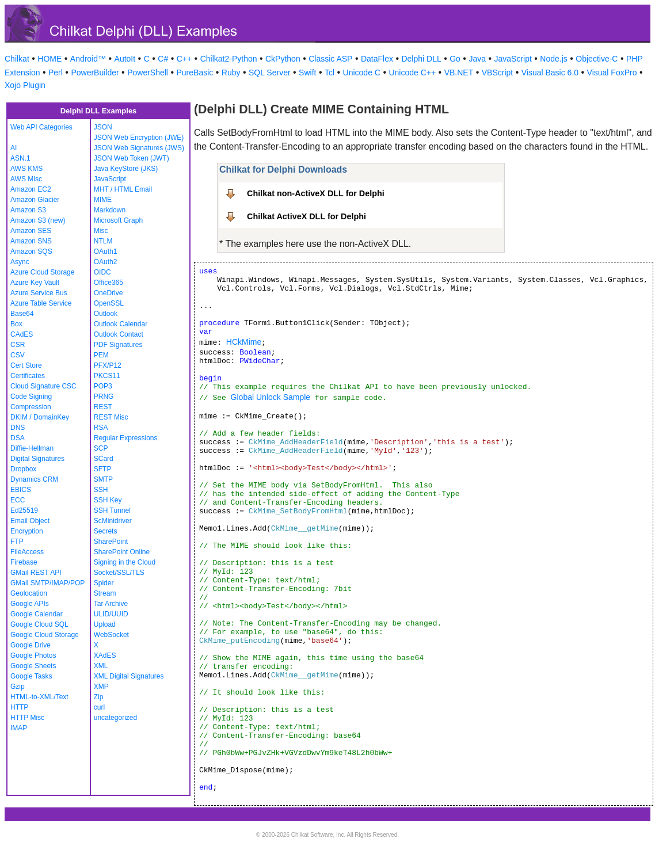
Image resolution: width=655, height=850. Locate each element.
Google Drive (30, 645)
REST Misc (111, 417)
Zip (99, 697)
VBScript (497, 72)
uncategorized (115, 718)
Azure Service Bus (38, 293)
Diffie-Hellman (32, 448)
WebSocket (111, 635)
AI (13, 148)
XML (101, 666)
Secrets (105, 531)
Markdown (109, 210)
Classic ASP (330, 58)
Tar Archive (111, 604)
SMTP (103, 479)
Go (455, 58)
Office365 (108, 283)
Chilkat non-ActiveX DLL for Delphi (315, 193)
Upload (105, 624)
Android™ (88, 58)
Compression (30, 407)
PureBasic (194, 72)
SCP (101, 448)
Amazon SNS (31, 241)
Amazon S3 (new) (37, 220)
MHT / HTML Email (123, 189)
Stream (105, 593)
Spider (104, 583)
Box (16, 324)
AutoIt (125, 58)
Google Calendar (36, 614)
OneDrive (108, 293)
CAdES (21, 334)
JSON (103, 127)
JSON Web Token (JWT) (131, 158)
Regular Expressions (126, 438)
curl (99, 707)
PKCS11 (107, 376)
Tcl (329, 72)
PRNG (104, 396)
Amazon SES (30, 231)
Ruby (231, 72)
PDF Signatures (118, 345)
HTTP (19, 707)
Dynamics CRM (34, 479)
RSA (101, 428)
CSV (17, 355)
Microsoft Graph (118, 220)
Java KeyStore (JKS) (126, 169)
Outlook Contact (118, 334)
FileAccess (27, 552)
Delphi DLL (421, 58)
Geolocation (28, 593)
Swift (307, 72)
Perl (55, 72)
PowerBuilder (95, 72)
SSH (101, 490)
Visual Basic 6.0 (549, 72)
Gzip (17, 687)
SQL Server (270, 72)
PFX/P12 (107, 365)
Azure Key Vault (34, 283)
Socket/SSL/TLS (119, 573)
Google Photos (33, 655)
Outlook (105, 314)
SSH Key (108, 500)
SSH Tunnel (112, 510)
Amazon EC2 (30, 189)
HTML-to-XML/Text (39, 697)
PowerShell (147, 72)
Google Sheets (33, 666)
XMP (101, 687)
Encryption (26, 531)
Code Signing (31, 396)
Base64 (22, 314)
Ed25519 (24, 510)
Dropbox (23, 469)
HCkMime (243, 341)
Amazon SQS (31, 251)
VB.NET (459, 72)
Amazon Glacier (34, 200)
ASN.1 (20, 158)
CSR (17, 345)
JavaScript (513, 58)
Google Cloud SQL (39, 624)
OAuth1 (105, 251)
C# (163, 58)
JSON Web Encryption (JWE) (139, 138)
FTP (17, 542)
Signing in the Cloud (124, 562)
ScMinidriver (113, 521)
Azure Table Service (41, 303)
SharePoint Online (122, 552)
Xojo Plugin (25, 85)
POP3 (103, 386)
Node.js (553, 58)
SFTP (103, 469)
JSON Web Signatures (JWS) (139, 148)
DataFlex (377, 58)
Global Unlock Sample (271, 397)
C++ (184, 58)
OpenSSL (109, 303)
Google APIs (29, 604)
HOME (49, 58)
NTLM (103, 241)
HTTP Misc (27, 718)
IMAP (18, 728)
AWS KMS (26, 169)
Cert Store (26, 365)
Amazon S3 (28, 210)
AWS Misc (26, 179)
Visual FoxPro (612, 72)
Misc (101, 231)
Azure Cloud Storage (42, 272)
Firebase (23, 562)
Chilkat (17, 58)
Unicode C (361, 72)
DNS (17, 428)
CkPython (282, 58)
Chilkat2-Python (228, 58)
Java (477, 58)
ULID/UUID (111, 614)
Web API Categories (41, 127)
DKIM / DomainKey (39, 417)
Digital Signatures (37, 459)
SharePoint (111, 542)
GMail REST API (35, 573)
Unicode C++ (412, 72)
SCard (103, 459)
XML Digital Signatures (129, 676)
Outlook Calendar (120, 324)
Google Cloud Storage (44, 635)
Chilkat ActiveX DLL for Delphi (306, 216)
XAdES (105, 655)
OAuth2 (105, 262)
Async (19, 262)
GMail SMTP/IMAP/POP (47, 583)
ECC (17, 500)
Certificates (27, 376)
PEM (101, 355)
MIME (103, 200)
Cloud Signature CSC (43, 386)
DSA (17, 438)
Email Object (29, 521)
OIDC (102, 272)
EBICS (20, 490)
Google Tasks (31, 676)
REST (103, 407)
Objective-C (597, 58)
